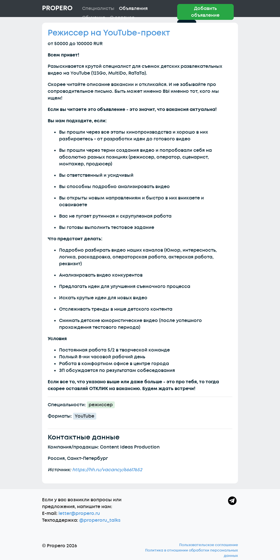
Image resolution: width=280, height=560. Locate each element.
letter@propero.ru (79, 513)
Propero (57, 8)
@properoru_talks (99, 520)
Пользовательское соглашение (208, 545)
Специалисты (98, 8)
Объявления (133, 8)
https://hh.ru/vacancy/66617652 (107, 470)
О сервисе (122, 17)
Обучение (93, 17)
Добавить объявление (205, 11)
